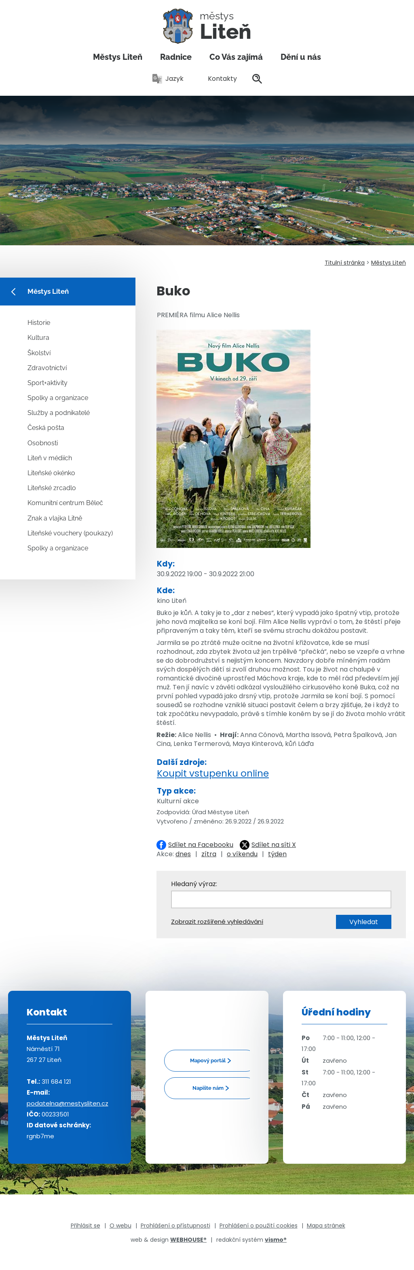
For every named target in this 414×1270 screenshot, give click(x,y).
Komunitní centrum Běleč (65, 503)
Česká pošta (45, 428)
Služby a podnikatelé (58, 413)
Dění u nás (301, 57)
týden (277, 854)
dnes (183, 854)
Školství (39, 353)
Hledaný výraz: (194, 884)
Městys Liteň (117, 57)
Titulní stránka (345, 263)
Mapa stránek (326, 1226)
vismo (276, 1240)
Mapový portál (208, 1060)
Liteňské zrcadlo (51, 488)
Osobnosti (42, 443)
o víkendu (242, 854)
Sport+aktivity (47, 383)
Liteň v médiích (49, 458)
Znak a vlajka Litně (54, 518)
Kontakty (218, 78)
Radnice (176, 57)
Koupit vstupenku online (213, 773)
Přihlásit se (85, 1226)
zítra (208, 854)
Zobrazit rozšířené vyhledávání (217, 921)
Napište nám (208, 1088)
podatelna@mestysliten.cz (67, 1103)
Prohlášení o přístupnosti (175, 1226)
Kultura (38, 337)
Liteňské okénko (51, 473)
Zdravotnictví (47, 368)
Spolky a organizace (57, 398)
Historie (38, 322)
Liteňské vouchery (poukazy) (70, 533)
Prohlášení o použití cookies (259, 1226)
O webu (120, 1226)
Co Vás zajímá (236, 57)
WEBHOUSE (188, 1240)
